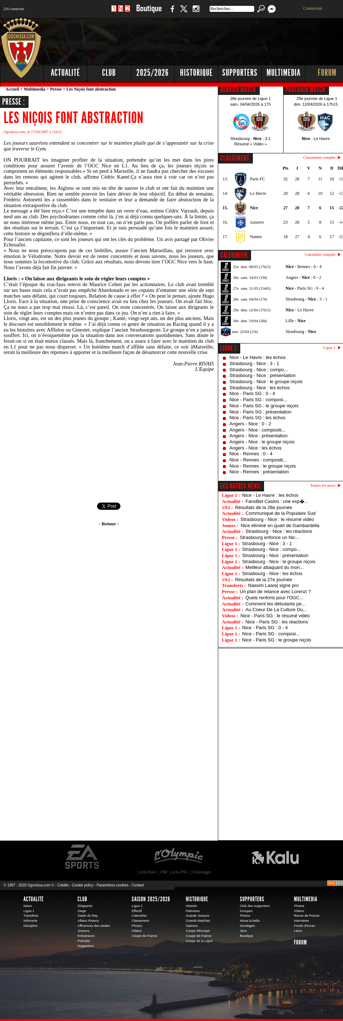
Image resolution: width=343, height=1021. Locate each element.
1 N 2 (120, 12)
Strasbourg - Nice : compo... (258, 369)
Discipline (30, 926)
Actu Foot (147, 872)
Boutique (148, 12)
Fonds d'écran (304, 926)
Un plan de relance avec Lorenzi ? (275, 591)
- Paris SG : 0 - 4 (305, 288)
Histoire (191, 906)
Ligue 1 (228, 348)
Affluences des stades (94, 926)
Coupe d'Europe (198, 931)
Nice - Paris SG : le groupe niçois (263, 405)
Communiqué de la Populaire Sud (281, 513)
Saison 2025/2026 (151, 899)
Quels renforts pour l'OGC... (275, 597)
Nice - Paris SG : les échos (257, 417)
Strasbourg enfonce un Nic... (269, 537)
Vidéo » (260, 144)
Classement (140, 921)
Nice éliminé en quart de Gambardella (280, 525)
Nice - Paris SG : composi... (258, 399)
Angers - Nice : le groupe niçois (262, 441)
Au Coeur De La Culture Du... (276, 609)
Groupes (246, 911)
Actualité (65, 72)
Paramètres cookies (112, 885)
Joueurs (83, 931)
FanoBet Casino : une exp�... (277, 501)
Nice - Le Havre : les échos (257, 357)
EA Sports (83, 856)
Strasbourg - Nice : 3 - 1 (254, 363)
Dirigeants (85, 906)
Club (82, 899)
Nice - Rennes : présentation (259, 471)
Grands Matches (198, 921)
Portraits (84, 941)
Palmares (193, 911)
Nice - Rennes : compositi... (258, 460)
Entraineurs (86, 936)
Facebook (171, 12)
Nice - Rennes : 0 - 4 (250, 453)
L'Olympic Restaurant (178, 856)
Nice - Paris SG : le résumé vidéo (275, 615)
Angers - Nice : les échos (255, 448)
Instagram (196, 12)
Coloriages (202, 872)
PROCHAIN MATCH (305, 89)
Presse (56, 89)
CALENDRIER (233, 255)
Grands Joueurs (198, 915)
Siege (82, 911)
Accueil (12, 89)
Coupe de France (144, 936)
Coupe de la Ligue (199, 941)
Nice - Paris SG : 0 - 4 (252, 393)
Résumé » (243, 144)
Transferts (30, 915)
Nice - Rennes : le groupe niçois (262, 466)
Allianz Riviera (88, 921)
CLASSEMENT (234, 158)
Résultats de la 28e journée (263, 507)
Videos (137, 931)
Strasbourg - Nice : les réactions (279, 531)
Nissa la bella (250, 921)
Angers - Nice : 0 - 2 (250, 423)
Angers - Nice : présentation (258, 435)
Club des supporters (255, 906)
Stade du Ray (88, 915)
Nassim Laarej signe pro (273, 585)
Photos (137, 926)
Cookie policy (82, 885)
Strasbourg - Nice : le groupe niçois (266, 381)
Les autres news (240, 486)
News (27, 906)
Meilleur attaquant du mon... (275, 567)
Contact (138, 885)
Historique (197, 899)
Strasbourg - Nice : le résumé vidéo (277, 519)
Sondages (247, 926)
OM (163, 872)
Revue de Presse (307, 915)
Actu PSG (179, 872)
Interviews (301, 921)
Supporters (86, 946)
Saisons (192, 926)
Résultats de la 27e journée (263, 579)
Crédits (63, 885)
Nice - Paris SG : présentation (260, 412)
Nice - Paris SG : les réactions (277, 622)
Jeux (243, 931)
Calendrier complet (320, 254)
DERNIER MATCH (238, 89)
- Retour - (109, 523)
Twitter (183, 12)
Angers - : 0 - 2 (303, 277)
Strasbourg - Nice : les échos (259, 387)
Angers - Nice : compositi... (257, 430)
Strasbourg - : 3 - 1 (306, 299)
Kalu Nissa (275, 856)
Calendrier (139, 915)
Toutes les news (322, 485)
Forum (300, 942)
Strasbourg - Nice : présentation (262, 375)
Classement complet (319, 157)
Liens (298, 931)
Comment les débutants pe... (275, 603)
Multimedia (34, 89)
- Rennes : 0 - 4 (303, 266)
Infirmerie (30, 921)
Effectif (137, 911)
